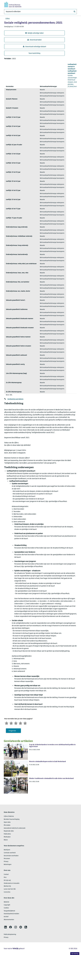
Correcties (7, 892)
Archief (6, 916)
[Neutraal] (16, 723)
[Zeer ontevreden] (6, 723)
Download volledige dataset (34, 47)
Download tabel (34, 40)
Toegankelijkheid (9, 911)
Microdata (7, 825)
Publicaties (7, 834)
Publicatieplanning (10, 934)
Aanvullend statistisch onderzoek (14, 828)
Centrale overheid (10, 852)
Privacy (6, 861)
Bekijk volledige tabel (34, 33)
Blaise (6, 840)
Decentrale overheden (11, 855)
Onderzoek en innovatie (11, 883)
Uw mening (74, 953)
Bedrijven (7, 850)
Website (6, 902)
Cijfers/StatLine (9, 816)
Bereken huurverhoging (11, 819)
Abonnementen (9, 919)
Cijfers (7, 18)
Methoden (7, 837)
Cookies (6, 908)
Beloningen (7, 864)
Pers (5, 877)
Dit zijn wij (7, 880)
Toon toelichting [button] (34, 53)
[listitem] (5, 927)
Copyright (7, 905)
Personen (7, 858)
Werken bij (7, 886)
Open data (7, 822)
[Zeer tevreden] (25, 723)
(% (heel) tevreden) (74, 75)
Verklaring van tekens (15, 399)
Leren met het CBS (10, 889)
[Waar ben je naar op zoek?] (40, 11)
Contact (6, 874)
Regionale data (9, 831)
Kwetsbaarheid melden (11, 913)
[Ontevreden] (11, 723)
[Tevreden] (20, 723)
